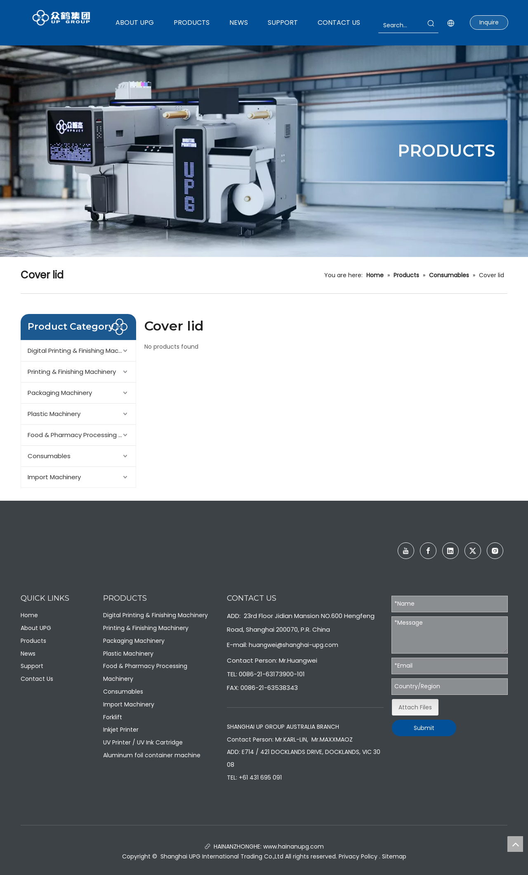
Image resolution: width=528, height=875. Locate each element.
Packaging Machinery (60, 392)
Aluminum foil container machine (151, 755)
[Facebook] (428, 550)
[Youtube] (406, 550)
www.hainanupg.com (293, 846)
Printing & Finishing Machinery (72, 371)
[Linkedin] (450, 550)
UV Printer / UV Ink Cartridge (143, 742)
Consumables (49, 456)
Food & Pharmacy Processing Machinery (82, 434)
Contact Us (37, 679)
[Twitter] (472, 550)
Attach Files (415, 707)
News (28, 653)
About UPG (36, 628)
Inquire (489, 22)
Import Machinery (54, 477)
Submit (424, 728)
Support (32, 666)
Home (29, 615)
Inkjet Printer (121, 729)
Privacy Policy (358, 856)
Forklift (112, 717)
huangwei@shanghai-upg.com (293, 645)
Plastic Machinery (54, 413)
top (515, 844)
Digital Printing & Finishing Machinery (82, 350)
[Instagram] (495, 550)
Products (33, 641)
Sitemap (394, 856)
